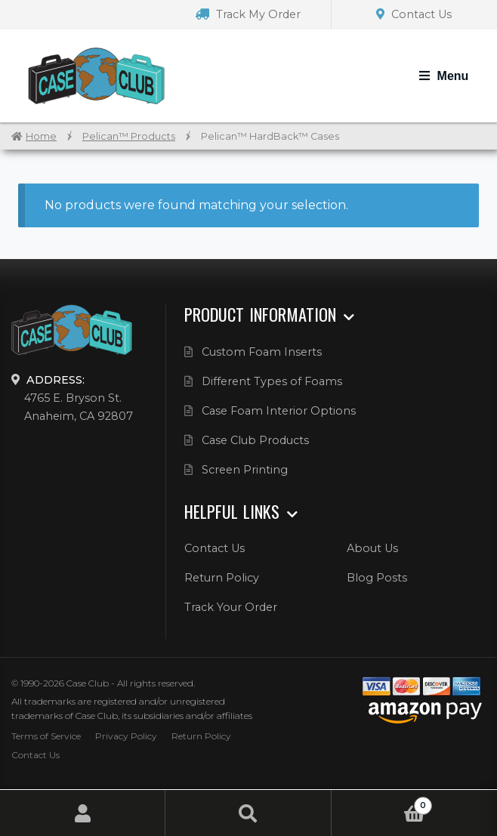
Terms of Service (46, 736)
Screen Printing (245, 470)
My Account (82, 813)
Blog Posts (377, 578)
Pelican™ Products (128, 136)
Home (41, 136)
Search (248, 813)
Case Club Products (255, 440)
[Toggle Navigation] (444, 76)
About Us (372, 548)
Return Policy (221, 578)
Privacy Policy (126, 736)
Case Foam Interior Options (279, 411)
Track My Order (248, 14)
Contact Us (414, 14)
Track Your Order (230, 607)
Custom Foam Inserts (262, 352)
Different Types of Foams (272, 381)
